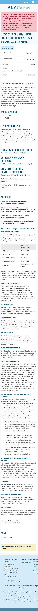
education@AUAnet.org (12, 581)
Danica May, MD (6, 215)
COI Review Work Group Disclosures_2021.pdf (16, 164)
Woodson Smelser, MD (9, 221)
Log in (28, 2)
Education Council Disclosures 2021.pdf (14, 153)
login (12, 546)
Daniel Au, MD (6, 201)
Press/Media (26, 562)
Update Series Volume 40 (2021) (12, 71)
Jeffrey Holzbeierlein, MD (9, 208)
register (19, 546)
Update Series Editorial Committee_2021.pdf (16, 175)
